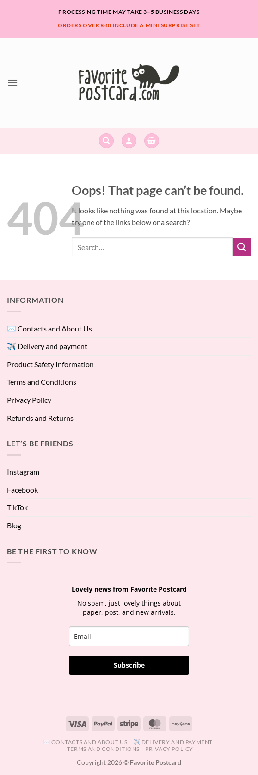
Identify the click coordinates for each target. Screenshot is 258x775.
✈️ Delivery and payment (47, 346)
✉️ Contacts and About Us (49, 328)
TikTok (17, 507)
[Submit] (242, 247)
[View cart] (151, 141)
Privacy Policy (29, 399)
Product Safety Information (50, 364)
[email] (129, 636)
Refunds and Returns (40, 417)
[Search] (106, 141)
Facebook (22, 489)
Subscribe (129, 665)
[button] (12, 82)
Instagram (23, 471)
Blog (14, 525)
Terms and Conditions (41, 381)
